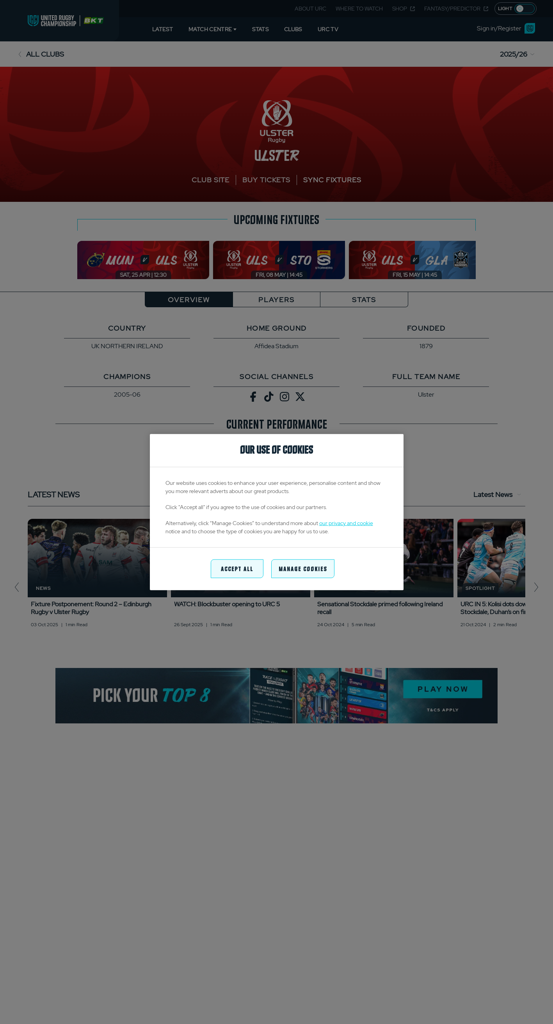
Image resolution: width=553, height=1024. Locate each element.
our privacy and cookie (346, 522)
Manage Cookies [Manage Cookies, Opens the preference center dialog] (303, 568)
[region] (277, 512)
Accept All (237, 568)
